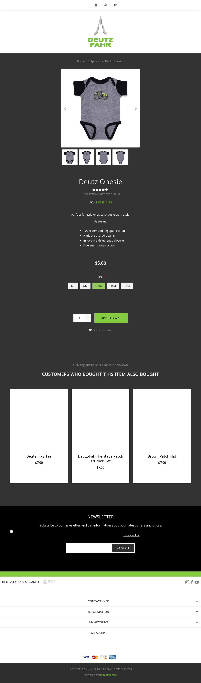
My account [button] (98, 622)
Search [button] (105, 5)
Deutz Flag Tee (39, 456)
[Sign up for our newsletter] (100, 548)
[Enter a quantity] (79, 318)
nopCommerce (108, 675)
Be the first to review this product (100, 194)
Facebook (192, 582)
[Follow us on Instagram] (91, 646)
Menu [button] (86, 5)
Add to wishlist (102, 330)
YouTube (196, 582)
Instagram (187, 582)
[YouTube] (109, 646)
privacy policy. (131, 535)
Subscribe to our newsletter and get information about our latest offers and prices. (100, 525)
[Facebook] (100, 646)
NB (73, 286)
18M (112, 286)
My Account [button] (95, 5)
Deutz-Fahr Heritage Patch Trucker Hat (100, 458)
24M (126, 286)
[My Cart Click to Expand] (115, 5)
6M (85, 286)
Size (100, 277)
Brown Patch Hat (162, 456)
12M (98, 286)
